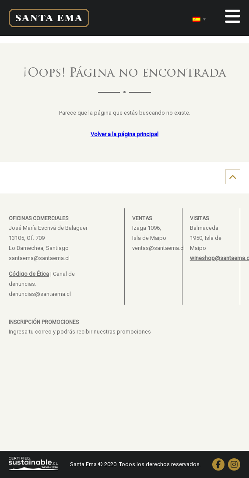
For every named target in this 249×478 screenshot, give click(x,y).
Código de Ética (29, 274)
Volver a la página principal (124, 134)
